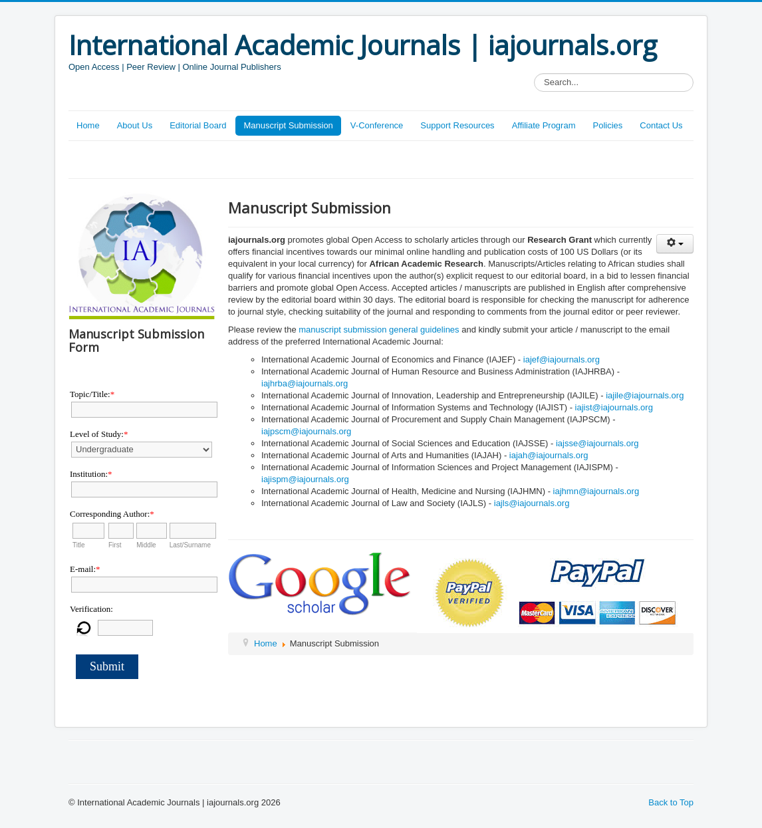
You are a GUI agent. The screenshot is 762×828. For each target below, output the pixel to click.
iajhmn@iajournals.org (596, 491)
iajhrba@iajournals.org (304, 383)
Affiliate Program (544, 125)
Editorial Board (198, 125)
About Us (134, 125)
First (114, 545)
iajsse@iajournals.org (597, 443)
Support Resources (457, 125)
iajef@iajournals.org (561, 359)
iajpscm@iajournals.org (306, 431)
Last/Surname (190, 545)
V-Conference (377, 125)
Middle (146, 545)
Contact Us (661, 125)
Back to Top (671, 802)
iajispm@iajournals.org (305, 479)
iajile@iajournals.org (645, 395)
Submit (107, 666)
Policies (607, 125)
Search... (534, 73)
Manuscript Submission (287, 125)
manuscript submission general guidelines (379, 330)
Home (88, 125)
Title (78, 545)
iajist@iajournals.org (614, 407)
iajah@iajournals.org (548, 455)
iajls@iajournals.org (532, 503)
